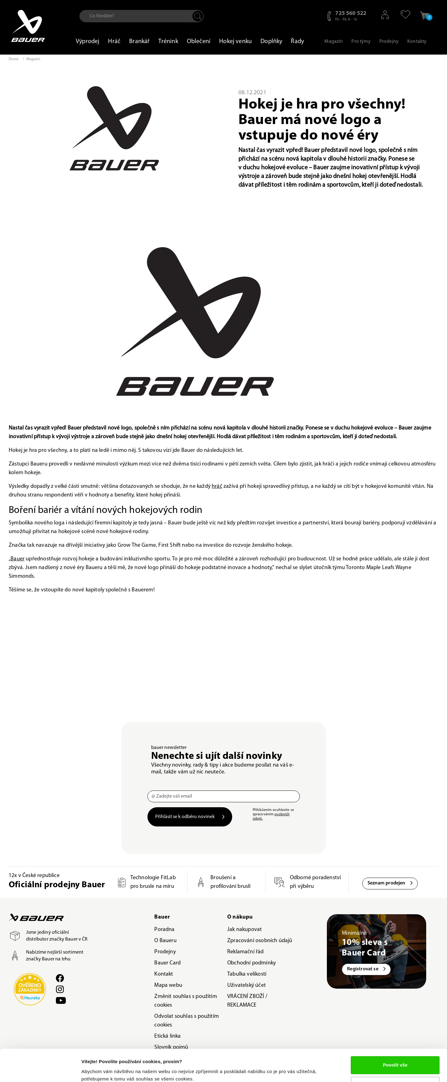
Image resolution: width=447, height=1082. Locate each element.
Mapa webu (168, 985)
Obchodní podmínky (251, 963)
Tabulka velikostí (246, 974)
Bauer (18, 559)
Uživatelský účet (246, 985)
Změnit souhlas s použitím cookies (185, 1001)
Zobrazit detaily (98, 1069)
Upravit (395, 1059)
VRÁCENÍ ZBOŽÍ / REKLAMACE (247, 1001)
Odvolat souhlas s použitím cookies (186, 1020)
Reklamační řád (245, 952)
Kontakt (163, 974)
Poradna (164, 930)
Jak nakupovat (244, 930)
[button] (402, 14)
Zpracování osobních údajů (259, 941)
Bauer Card (167, 963)
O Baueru (165, 941)
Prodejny (164, 952)
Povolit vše (395, 1039)
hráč (217, 486)
